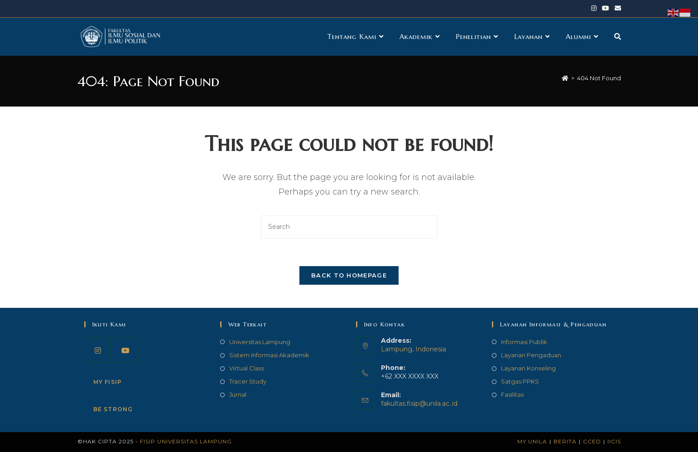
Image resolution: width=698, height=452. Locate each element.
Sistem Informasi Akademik (269, 355)
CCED (592, 441)
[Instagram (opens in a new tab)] (593, 8)
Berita (565, 441)
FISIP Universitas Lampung (186, 441)
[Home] (565, 78)
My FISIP (107, 382)
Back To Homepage (349, 275)
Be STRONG (113, 409)
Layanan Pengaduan (531, 355)
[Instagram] (98, 350)
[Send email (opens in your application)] (616, 8)
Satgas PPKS (520, 381)
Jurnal (237, 395)
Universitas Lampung (259, 341)
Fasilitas (512, 395)
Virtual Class (246, 368)
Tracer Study (247, 381)
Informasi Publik (524, 341)
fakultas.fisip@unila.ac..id (419, 403)
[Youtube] (125, 350)
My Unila (532, 441)
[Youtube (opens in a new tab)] (605, 8)
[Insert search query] (349, 226)
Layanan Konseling (528, 368)
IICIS (614, 441)
